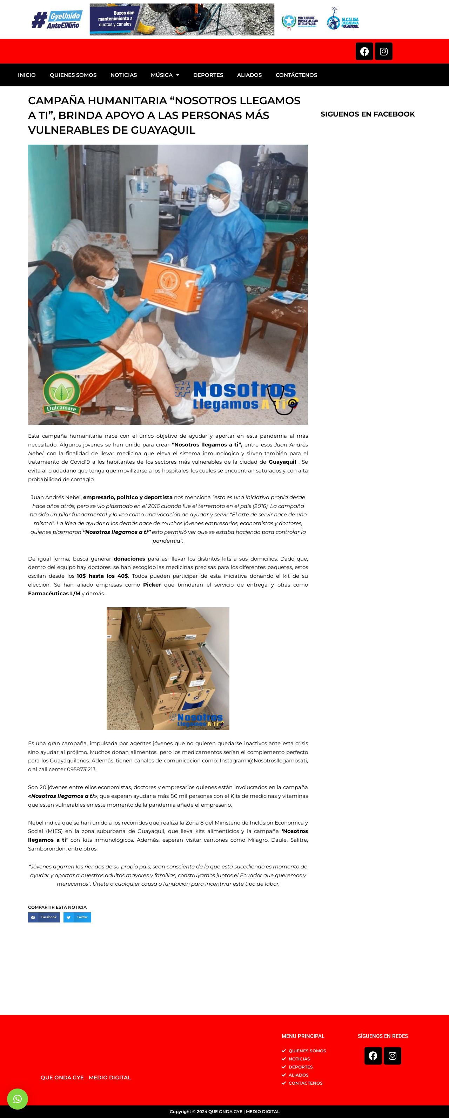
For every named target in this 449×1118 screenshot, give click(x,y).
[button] (44, 971)
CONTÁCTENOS (296, 129)
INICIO (27, 129)
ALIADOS (249, 129)
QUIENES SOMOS (73, 129)
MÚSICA (165, 129)
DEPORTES (208, 129)
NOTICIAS (123, 129)
